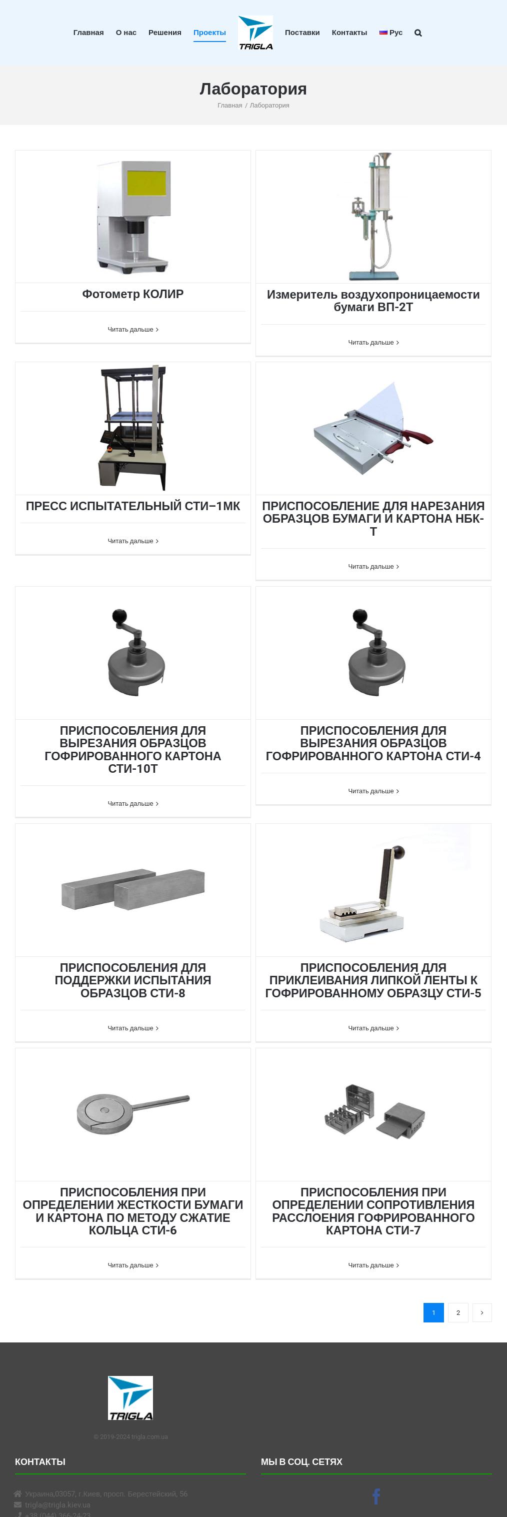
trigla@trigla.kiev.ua (57, 1504)
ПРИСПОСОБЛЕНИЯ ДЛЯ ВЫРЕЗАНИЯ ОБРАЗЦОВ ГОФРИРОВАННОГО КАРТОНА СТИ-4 (373, 743)
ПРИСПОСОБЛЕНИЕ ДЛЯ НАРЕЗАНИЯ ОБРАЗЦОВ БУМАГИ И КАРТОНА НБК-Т (373, 519)
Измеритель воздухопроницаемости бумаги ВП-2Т (373, 301)
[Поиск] (418, 33)
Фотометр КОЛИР (133, 294)
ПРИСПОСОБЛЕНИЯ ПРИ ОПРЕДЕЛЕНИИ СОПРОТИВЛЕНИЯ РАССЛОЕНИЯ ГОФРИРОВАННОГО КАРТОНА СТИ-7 (373, 1211)
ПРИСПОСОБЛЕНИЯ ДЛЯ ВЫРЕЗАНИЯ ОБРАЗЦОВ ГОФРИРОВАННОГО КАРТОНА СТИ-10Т (133, 750)
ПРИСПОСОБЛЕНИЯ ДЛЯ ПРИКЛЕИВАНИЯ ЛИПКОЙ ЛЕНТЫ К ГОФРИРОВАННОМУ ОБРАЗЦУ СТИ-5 (374, 980)
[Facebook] (376, 1496)
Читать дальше (130, 342)
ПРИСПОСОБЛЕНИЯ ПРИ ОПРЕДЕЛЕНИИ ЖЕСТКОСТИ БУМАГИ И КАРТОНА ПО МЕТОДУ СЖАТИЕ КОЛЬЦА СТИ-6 (133, 1211)
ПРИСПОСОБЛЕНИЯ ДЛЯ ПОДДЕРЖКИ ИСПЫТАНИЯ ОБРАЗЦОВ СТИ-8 (132, 980)
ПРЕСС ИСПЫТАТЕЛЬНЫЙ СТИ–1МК (133, 506)
